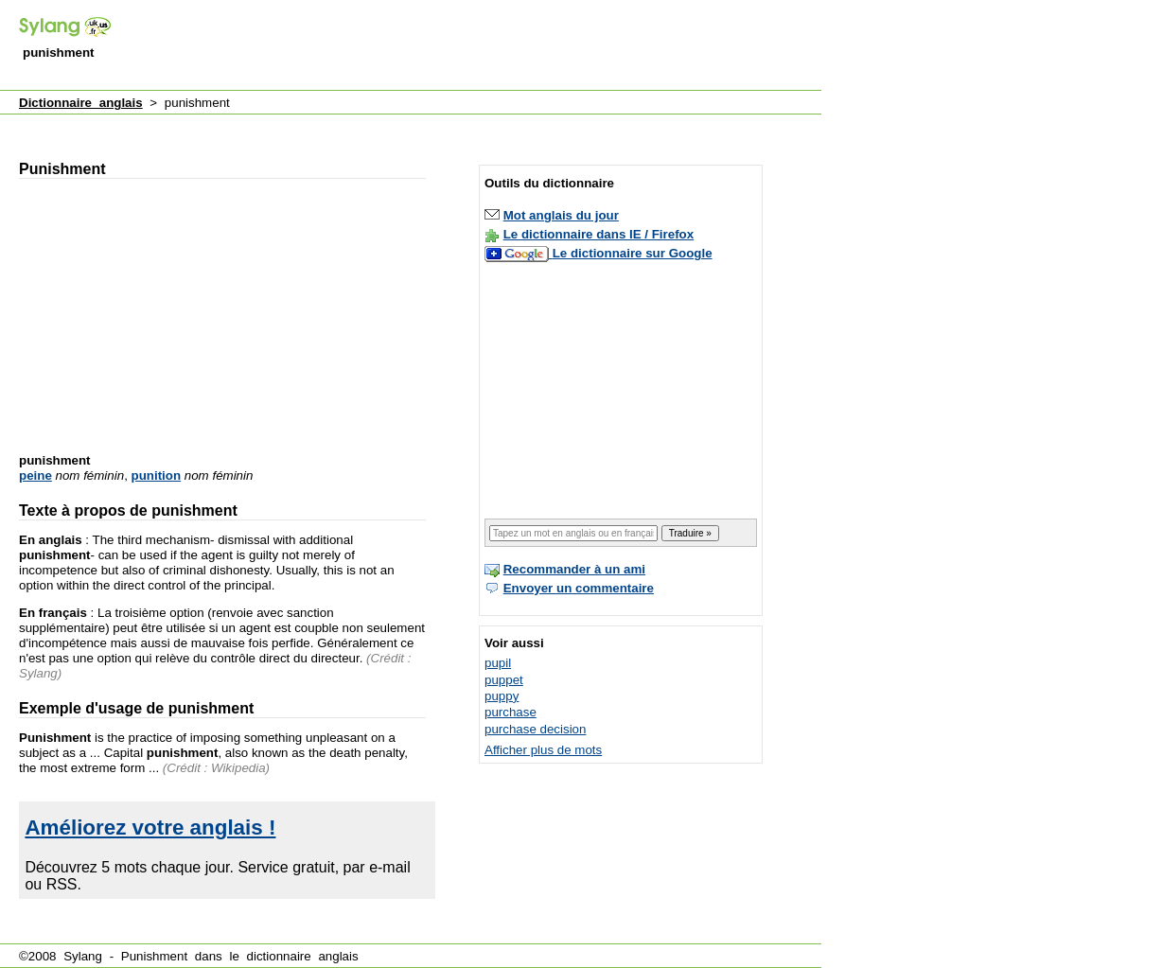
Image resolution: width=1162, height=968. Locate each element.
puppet (503, 680)
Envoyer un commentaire (578, 588)
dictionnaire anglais (303, 956)
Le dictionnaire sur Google (633, 253)
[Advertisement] (476, 46)
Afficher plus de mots (543, 750)
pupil (497, 663)
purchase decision (535, 729)
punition (157, 475)
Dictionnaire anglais (81, 103)
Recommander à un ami (574, 569)
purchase (510, 712)
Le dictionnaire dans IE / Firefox (598, 234)
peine (35, 475)
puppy (501, 696)
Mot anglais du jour (561, 215)
